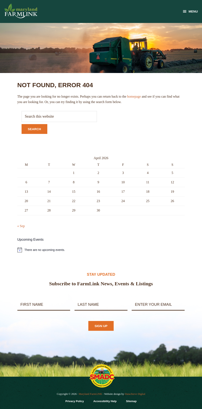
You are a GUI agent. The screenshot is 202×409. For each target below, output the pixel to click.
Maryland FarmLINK (90, 393)
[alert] (101, 249)
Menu (193, 11)
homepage (134, 96)
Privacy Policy (74, 401)
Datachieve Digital (135, 393)
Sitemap (131, 401)
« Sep (21, 226)
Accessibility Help (105, 401)
